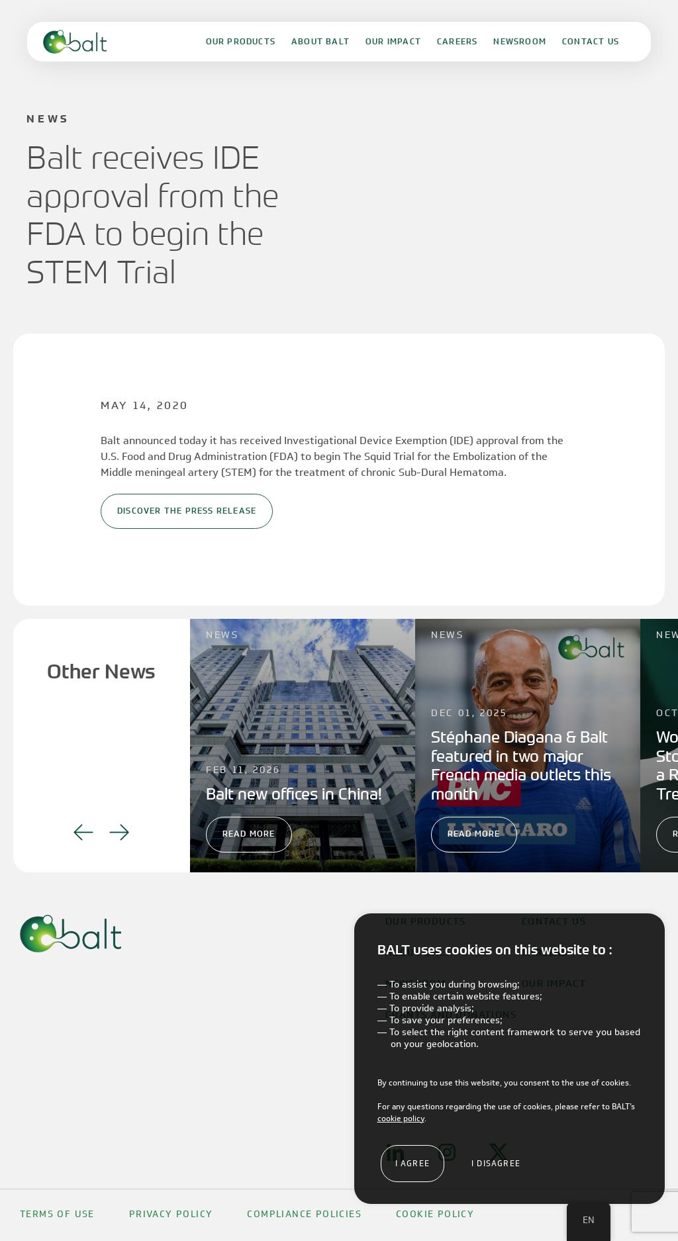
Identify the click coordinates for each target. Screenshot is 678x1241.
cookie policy (400, 1118)
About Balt (320, 41)
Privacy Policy (171, 1214)
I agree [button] (412, 1163)
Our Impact (393, 41)
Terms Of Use (57, 1214)
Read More (248, 834)
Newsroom (519, 41)
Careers (457, 41)
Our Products (240, 41)
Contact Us (590, 41)
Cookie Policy (435, 1214)
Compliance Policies (304, 1214)
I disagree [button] (495, 1163)
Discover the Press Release (186, 511)
